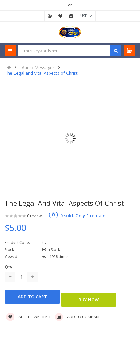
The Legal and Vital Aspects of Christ (41, 73)
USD (86, 15)
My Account (50, 16)
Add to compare (78, 317)
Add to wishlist (28, 317)
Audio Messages (38, 68)
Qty (9, 267)
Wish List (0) (60, 16)
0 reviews (35, 215)
